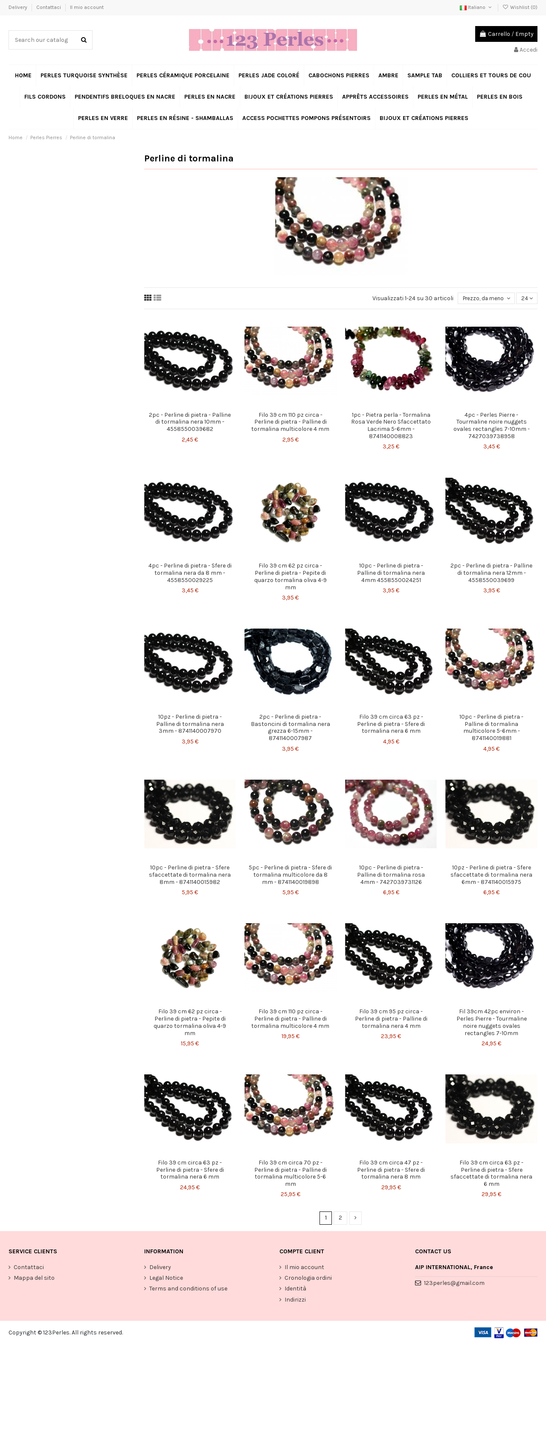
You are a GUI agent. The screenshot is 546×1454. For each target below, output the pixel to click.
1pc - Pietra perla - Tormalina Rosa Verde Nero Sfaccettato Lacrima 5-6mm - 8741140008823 (391, 426)
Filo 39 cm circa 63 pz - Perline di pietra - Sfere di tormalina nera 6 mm (391, 725)
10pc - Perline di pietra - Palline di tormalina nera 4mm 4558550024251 (391, 574)
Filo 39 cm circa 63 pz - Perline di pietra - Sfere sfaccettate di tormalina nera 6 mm (491, 1174)
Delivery (19, 7)
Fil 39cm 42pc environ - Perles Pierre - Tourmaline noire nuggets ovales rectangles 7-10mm (491, 1023)
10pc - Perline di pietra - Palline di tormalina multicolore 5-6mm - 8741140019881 (491, 728)
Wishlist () (519, 7)
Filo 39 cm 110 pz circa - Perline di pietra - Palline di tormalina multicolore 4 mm (290, 422)
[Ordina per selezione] (485, 299)
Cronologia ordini (308, 1279)
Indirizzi (295, 1301)
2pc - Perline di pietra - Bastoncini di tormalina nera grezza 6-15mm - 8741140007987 (290, 728)
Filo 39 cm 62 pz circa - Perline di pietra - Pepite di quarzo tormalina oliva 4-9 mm (290, 577)
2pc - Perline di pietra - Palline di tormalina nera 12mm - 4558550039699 (491, 574)
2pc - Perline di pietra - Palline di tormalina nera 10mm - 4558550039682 (190, 422)
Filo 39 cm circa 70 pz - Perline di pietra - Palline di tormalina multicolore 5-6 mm (290, 1174)
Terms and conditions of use (188, 1290)
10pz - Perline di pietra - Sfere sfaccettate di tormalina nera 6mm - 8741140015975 (491, 875)
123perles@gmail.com (454, 1284)
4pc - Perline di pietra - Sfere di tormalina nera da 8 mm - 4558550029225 (190, 574)
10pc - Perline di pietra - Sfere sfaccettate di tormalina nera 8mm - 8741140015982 (190, 875)
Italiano (476, 7)
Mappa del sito (34, 1279)
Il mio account (87, 7)
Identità (295, 1290)
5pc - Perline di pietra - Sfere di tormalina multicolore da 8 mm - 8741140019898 (290, 875)
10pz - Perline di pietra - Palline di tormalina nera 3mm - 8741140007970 (190, 725)
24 (526, 298)
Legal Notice (166, 1279)
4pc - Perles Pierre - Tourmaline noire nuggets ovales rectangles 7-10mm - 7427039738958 (491, 426)
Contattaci (49, 7)
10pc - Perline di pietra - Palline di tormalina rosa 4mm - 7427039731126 (391, 875)
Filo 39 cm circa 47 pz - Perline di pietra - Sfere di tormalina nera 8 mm (391, 1171)
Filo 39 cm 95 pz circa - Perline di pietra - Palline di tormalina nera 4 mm (391, 1019)
